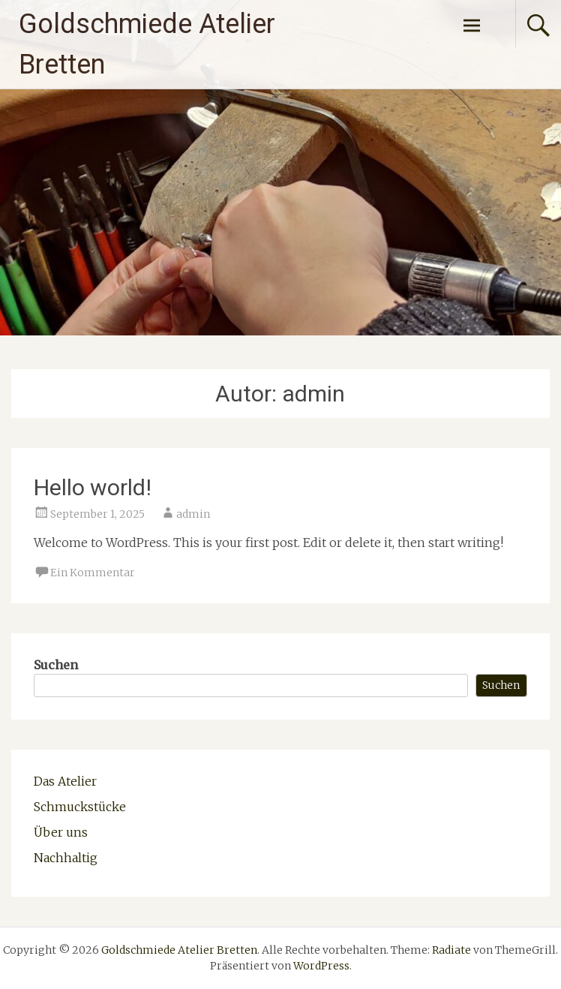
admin (193, 514)
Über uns (61, 832)
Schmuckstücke (80, 806)
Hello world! (93, 487)
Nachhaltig (66, 857)
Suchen (56, 664)
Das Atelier (65, 781)
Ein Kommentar (92, 572)
